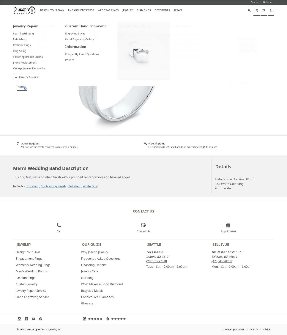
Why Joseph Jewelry (94, 252)
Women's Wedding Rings (33, 265)
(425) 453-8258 (222, 261)
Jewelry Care (89, 271)
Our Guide (91, 244)
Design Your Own (52, 10)
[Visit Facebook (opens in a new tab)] (27, 318)
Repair (178, 10)
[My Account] (271, 10)
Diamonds (144, 10)
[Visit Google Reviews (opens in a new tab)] (93, 318)
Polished (74, 186)
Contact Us (143, 211)
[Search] (249, 10)
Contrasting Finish (53, 186)
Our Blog (87, 278)
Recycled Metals (92, 291)
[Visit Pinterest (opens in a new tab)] (41, 318)
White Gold (90, 186)
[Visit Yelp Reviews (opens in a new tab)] (116, 318)
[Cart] (256, 10)
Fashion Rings (25, 278)
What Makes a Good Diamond (102, 284)
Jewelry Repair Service (31, 291)
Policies (266, 329)
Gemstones (162, 10)
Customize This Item (240, 64)
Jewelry (127, 10)
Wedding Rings (108, 10)
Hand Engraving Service (32, 297)
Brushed (32, 186)
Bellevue (220, 244)
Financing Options (93, 265)
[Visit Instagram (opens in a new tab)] (20, 318)
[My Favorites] (264, 10)
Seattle (154, 244)
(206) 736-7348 (156, 261)
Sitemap (253, 329)
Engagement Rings (81, 10)
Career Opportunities (234, 329)
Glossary (87, 303)
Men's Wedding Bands (31, 271)
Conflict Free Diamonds (97, 297)
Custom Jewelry (26, 284)
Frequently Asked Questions (100, 259)
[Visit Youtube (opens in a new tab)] (34, 318)
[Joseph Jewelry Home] (213, 24)
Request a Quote (240, 74)
